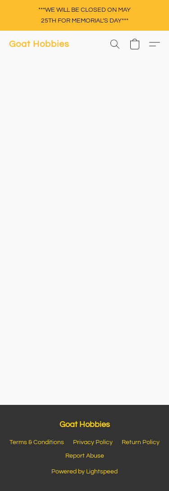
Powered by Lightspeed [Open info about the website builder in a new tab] (84, 471)
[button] (39, 44)
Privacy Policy (93, 442)
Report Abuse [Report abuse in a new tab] (84, 456)
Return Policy (141, 442)
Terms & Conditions (36, 442)
